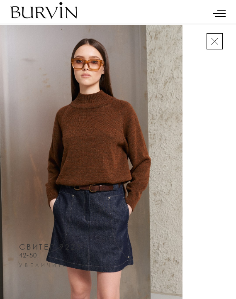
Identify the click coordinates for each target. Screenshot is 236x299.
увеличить (43, 265)
